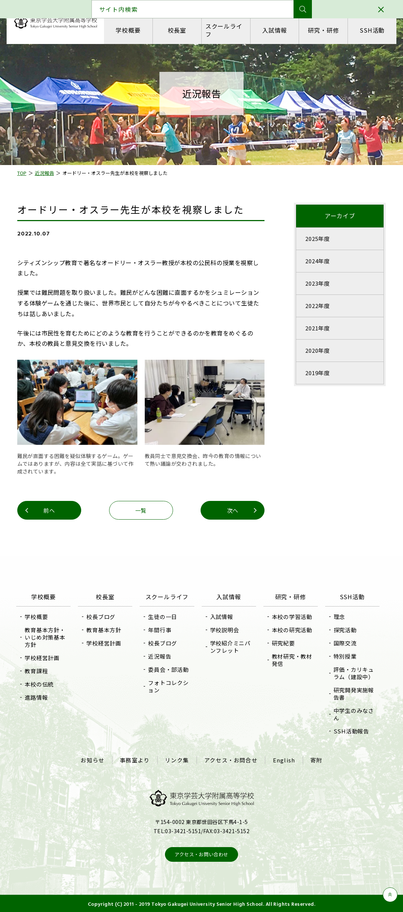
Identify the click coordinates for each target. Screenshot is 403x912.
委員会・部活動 (169, 669)
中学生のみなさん (352, 713)
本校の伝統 (41, 683)
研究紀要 (282, 642)
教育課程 (38, 670)
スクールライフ (223, 30)
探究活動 (343, 629)
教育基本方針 (105, 629)
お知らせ (93, 759)
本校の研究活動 (291, 629)
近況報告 (160, 655)
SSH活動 (371, 30)
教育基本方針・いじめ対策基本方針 (47, 636)
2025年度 (316, 238)
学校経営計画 (44, 657)
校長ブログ (102, 616)
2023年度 (316, 283)
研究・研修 (322, 30)
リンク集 (177, 759)
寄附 (315, 759)
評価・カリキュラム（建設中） (352, 672)
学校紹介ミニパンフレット (230, 645)
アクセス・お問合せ (231, 759)
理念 (338, 616)
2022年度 (316, 306)
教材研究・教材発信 (291, 659)
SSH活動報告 (350, 730)
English (283, 759)
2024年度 (316, 261)
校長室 (177, 30)
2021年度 (316, 328)
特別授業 (343, 655)
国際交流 (343, 642)
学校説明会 (224, 629)
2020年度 (316, 350)
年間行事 (160, 629)
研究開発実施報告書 (352, 692)
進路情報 (38, 696)
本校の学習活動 (291, 616)
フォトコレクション (169, 685)
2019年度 (316, 373)
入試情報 (274, 30)
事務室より (135, 759)
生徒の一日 (163, 616)
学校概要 (128, 30)
